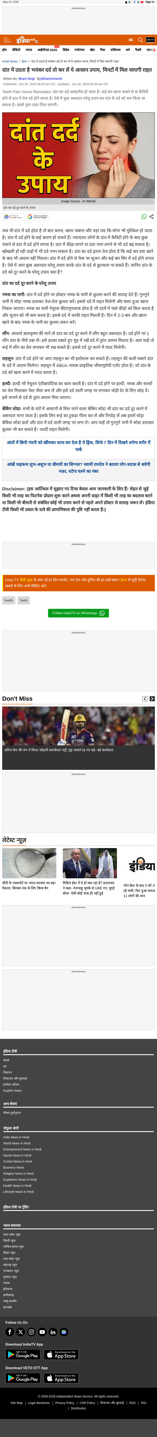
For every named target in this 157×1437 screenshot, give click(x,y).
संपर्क (6, 1060)
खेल (92, 50)
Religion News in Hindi (18, 1173)
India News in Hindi (16, 1137)
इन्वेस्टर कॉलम (11, 1084)
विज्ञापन (7, 1072)
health (8, 600)
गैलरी (138, 50)
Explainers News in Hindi (20, 1179)
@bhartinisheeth (51, 78)
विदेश (66, 50)
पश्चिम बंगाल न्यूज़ (13, 1246)
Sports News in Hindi (17, 1155)
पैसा (102, 50)
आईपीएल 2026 (47, 50)
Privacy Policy (64, 1403)
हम (4, 1066)
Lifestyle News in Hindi (18, 1191)
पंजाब (6, 1283)
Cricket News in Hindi (17, 1161)
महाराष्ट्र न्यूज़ (10, 1264)
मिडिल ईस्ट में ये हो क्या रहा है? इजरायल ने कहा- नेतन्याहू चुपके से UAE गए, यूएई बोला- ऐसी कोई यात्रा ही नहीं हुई (89, 858)
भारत (29, 50)
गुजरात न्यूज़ (10, 1277)
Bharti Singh (27, 78)
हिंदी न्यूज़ (26, 580)
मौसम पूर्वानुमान (12, 1113)
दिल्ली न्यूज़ (9, 1240)
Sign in (150, 1)
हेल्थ (24, 61)
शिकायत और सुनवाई (15, 1078)
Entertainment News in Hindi (22, 1149)
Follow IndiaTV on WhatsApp (78, 613)
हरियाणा (8, 1289)
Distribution (78, 1408)
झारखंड (7, 1307)
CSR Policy (87, 1403)
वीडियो (16, 50)
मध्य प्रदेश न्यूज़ (11, 1258)
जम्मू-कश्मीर (10, 1301)
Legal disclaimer (39, 1403)
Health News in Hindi (17, 1185)
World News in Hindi (17, 1143)
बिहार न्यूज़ (9, 1252)
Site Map (17, 1403)
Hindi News (10, 61)
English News (12, 1090)
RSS (132, 1403)
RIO (143, 1403)
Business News (13, 1167)
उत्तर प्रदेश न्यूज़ (11, 1234)
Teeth (24, 600)
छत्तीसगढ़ (8, 1295)
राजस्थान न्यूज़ (11, 1271)
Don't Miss (17, 698)
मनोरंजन (79, 50)
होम (4, 50)
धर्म (128, 50)
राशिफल (115, 50)
